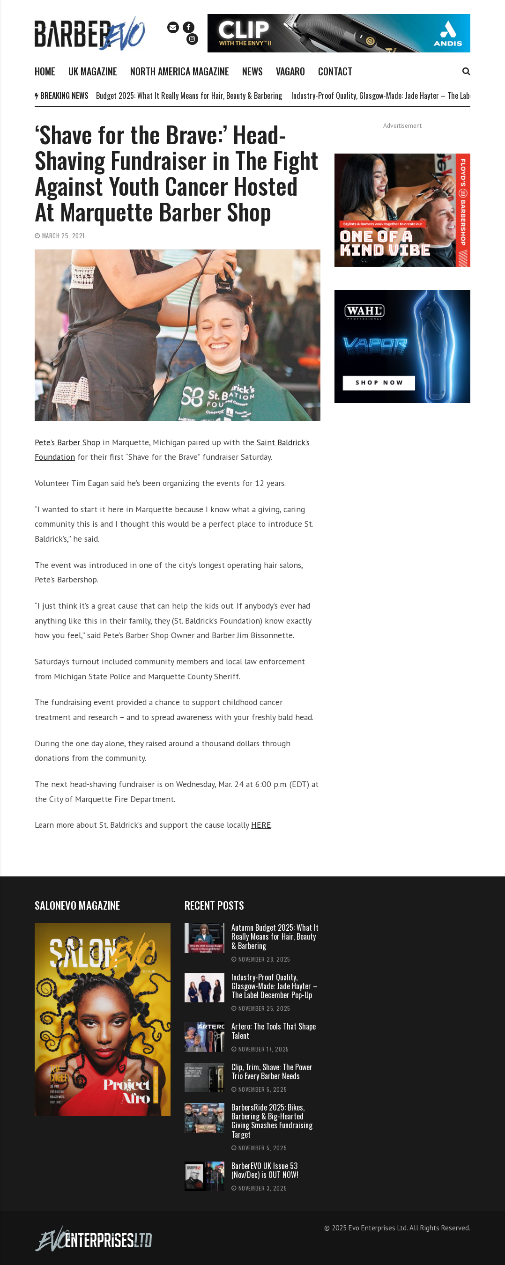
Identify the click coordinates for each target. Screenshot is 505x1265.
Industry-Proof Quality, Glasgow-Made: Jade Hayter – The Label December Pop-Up (274, 985)
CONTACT (335, 71)
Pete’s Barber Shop (67, 442)
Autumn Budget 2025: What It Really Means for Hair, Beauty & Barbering (181, 95)
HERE (261, 824)
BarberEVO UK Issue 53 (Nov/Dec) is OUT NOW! (264, 1170)
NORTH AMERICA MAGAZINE (179, 71)
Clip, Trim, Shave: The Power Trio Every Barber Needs (271, 1071)
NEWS (252, 71)
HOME (45, 71)
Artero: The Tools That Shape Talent (273, 1031)
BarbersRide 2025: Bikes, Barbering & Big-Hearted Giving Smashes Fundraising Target (271, 1121)
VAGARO (290, 71)
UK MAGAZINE (92, 71)
